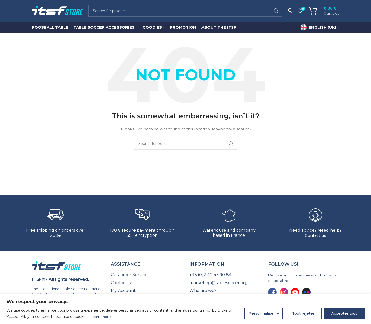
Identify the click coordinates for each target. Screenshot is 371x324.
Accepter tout (344, 313)
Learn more (101, 316)
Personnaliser (262, 313)
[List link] (146, 276)
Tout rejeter (303, 313)
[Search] (185, 11)
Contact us (315, 237)
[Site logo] (57, 11)
